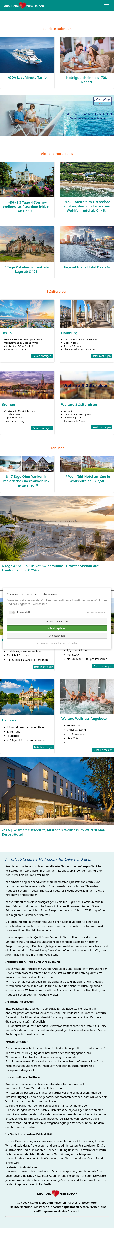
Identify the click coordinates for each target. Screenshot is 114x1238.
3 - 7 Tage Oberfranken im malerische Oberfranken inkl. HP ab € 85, (27, 481)
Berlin (7, 333)
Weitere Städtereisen (79, 404)
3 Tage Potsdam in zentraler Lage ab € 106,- (27, 269)
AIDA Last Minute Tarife (27, 77)
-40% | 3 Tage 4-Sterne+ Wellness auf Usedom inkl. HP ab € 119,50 (27, 206)
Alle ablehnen (57, 635)
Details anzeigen (41, 356)
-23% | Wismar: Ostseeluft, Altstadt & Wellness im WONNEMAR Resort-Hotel (53, 832)
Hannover (10, 720)
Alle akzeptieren (57, 628)
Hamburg (69, 333)
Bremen (8, 404)
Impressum (42, 643)
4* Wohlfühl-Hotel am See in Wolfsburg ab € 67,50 (87, 478)
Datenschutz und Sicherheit (64, 643)
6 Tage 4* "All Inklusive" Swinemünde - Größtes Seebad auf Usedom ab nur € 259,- (50, 568)
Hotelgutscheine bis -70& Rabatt (86, 79)
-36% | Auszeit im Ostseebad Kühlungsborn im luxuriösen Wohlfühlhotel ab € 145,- (86, 206)
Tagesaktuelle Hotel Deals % (87, 267)
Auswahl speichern (57, 621)
